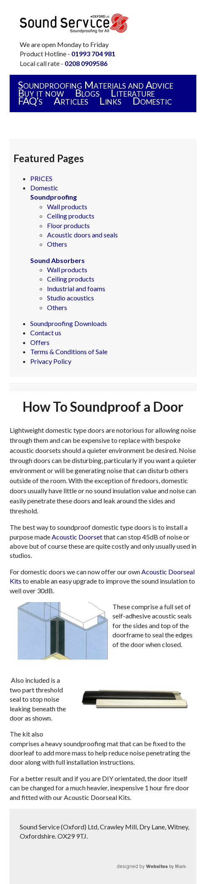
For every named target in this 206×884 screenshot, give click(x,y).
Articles (71, 101)
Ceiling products (70, 216)
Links (110, 101)
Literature (133, 93)
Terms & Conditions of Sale (68, 351)
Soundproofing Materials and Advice (95, 85)
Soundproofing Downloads (68, 323)
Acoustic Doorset (77, 537)
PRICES (41, 178)
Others (57, 244)
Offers (40, 342)
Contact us (45, 333)
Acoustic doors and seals (82, 235)
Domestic (152, 101)
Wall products (67, 206)
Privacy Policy (50, 361)
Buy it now (41, 93)
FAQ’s (30, 101)
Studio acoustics (70, 298)
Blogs (87, 93)
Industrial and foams (76, 288)
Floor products (68, 225)
